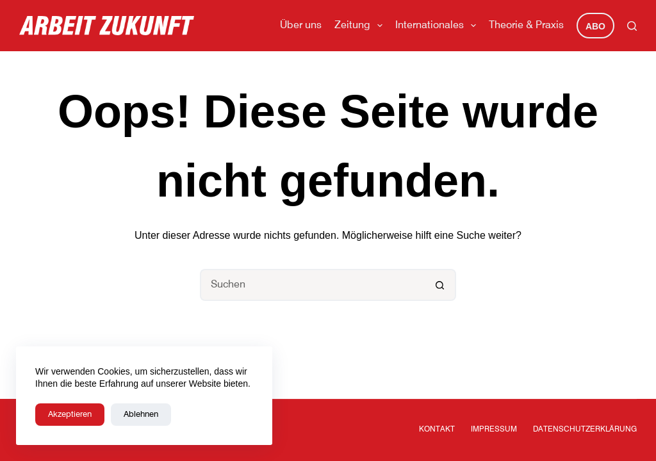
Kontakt (437, 429)
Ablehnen (141, 414)
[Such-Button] (440, 285)
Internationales (438, 25)
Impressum (494, 429)
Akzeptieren (70, 414)
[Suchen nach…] (312, 285)
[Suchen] (632, 26)
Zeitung (361, 25)
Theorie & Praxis (526, 25)
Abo (595, 26)
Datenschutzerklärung (585, 429)
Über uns (301, 25)
